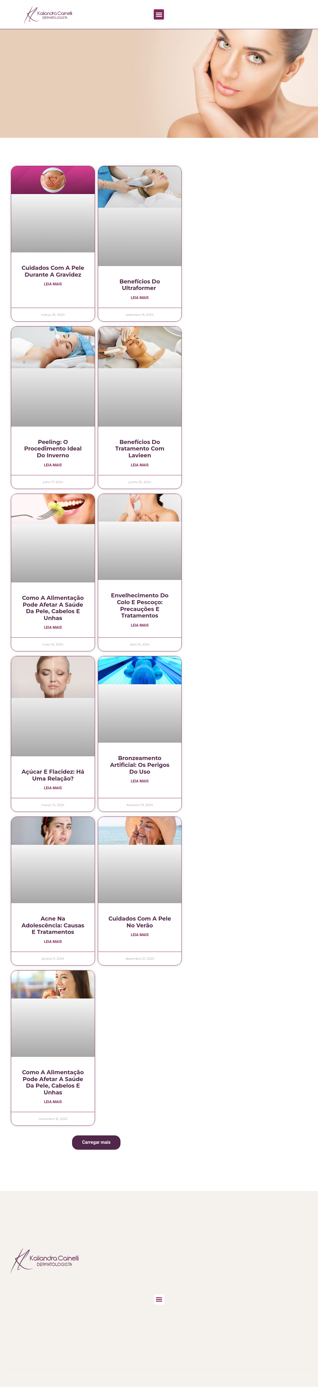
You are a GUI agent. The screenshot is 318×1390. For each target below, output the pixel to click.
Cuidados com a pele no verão (139, 923)
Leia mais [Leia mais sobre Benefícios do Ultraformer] (139, 298)
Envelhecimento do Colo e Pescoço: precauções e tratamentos (139, 606)
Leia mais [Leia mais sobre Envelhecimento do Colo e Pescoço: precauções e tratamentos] (139, 626)
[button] (159, 14)
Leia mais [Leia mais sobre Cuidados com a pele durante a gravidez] (53, 284)
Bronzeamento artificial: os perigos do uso (139, 766)
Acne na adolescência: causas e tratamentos (52, 927)
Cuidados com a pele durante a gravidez (53, 271)
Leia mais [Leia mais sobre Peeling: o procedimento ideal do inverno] (53, 466)
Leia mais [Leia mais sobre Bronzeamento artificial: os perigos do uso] (139, 782)
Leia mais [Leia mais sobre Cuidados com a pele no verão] (139, 936)
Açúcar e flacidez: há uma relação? (53, 776)
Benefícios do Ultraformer (140, 285)
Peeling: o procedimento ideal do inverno (53, 449)
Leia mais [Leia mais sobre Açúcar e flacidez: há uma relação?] (53, 789)
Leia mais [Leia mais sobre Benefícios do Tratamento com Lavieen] (139, 466)
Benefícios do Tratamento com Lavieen (139, 449)
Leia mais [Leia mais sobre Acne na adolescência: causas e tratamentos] (53, 943)
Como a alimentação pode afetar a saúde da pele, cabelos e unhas (53, 608)
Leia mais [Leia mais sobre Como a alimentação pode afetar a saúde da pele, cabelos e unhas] (53, 628)
